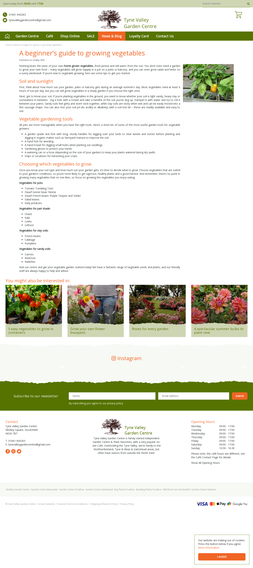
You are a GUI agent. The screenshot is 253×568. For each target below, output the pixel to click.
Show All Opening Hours (205, 519)
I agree (222, 556)
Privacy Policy (127, 560)
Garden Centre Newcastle (44, 546)
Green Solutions (46, 560)
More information (208, 547)
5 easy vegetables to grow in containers (30, 331)
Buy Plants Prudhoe (124, 546)
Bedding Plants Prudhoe (149, 546)
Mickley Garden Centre (18, 546)
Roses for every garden (150, 329)
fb (8, 508)
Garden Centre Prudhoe (71, 546)
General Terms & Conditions (73, 560)
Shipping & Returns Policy (104, 560)
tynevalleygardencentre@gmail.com (27, 23)
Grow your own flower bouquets (87, 331)
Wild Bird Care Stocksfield (176, 546)
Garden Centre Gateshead (99, 546)
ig (13, 508)
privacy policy (115, 460)
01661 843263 (14, 17)
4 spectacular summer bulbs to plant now (219, 331)
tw (19, 508)
